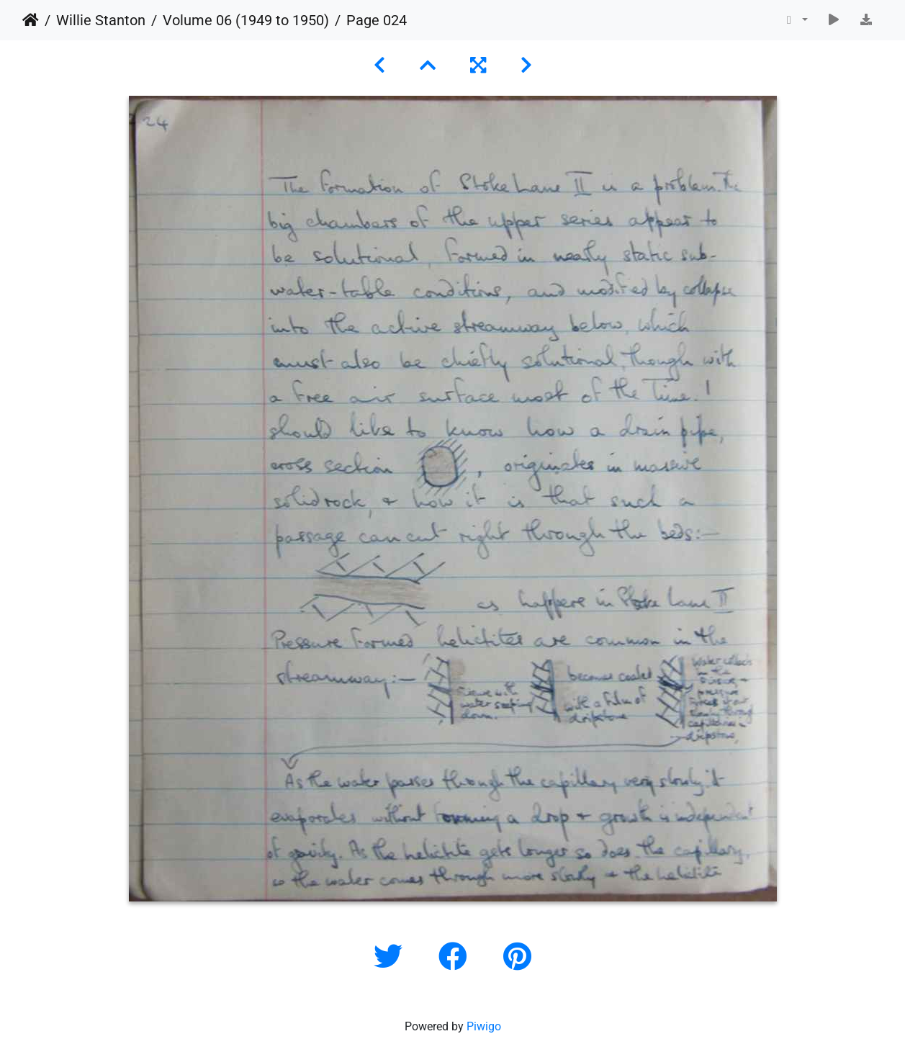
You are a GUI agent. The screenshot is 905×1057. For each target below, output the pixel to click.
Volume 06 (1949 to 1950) (246, 20)
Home (30, 20)
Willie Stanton (100, 20)
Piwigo (484, 1026)
